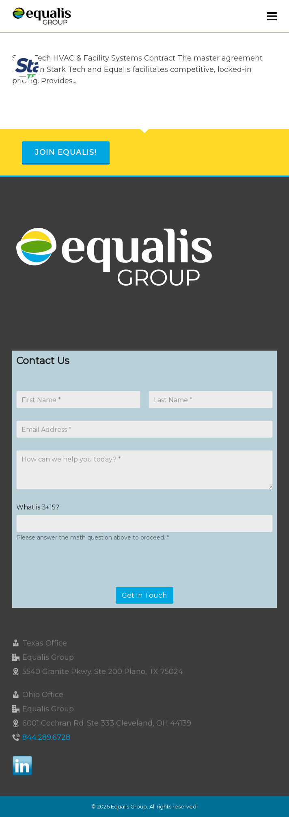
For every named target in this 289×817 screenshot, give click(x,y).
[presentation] (78, 581)
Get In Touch (144, 595)
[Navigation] (272, 16)
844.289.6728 (46, 737)
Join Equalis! (66, 152)
